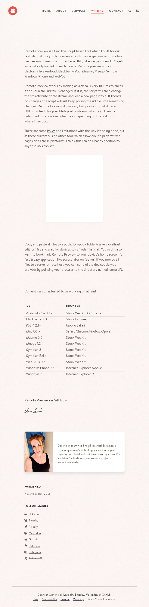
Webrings (78, 599)
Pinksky (33, 527)
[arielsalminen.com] (12, 11)
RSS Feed (34, 546)
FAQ (35, 599)
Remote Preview (50, 106)
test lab (29, 56)
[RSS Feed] (137, 11)
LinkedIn (34, 514)
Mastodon (35, 533)
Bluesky (33, 520)
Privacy (65, 599)
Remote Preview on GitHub (46, 400)
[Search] (129, 11)
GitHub (33, 539)
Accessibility (49, 599)
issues (51, 130)
